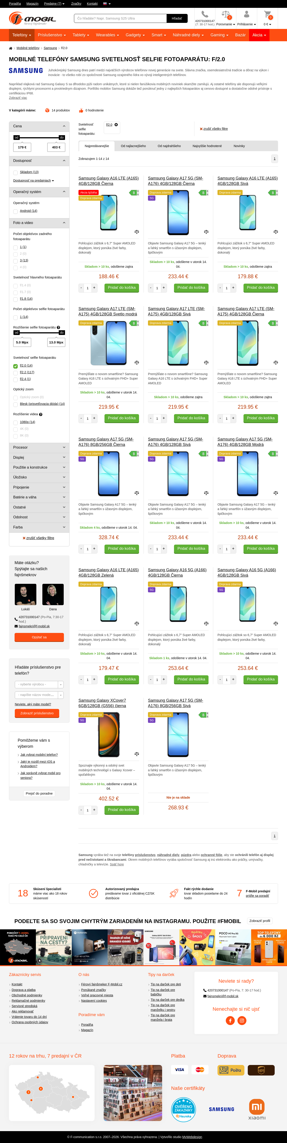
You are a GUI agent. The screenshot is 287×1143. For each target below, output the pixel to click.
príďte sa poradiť (257, 895)
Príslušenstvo (50, 35)
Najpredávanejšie (97, 146)
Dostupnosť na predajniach (32, 180)
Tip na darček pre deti (166, 984)
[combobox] (39, 684)
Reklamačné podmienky (28, 1000)
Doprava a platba (24, 990)
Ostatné (19, 507)
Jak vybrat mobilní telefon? (39, 754)
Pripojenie (21, 487)
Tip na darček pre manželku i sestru (163, 1007)
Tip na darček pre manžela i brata (163, 1017)
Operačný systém (27, 192)
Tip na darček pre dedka (167, 1000)
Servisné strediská (24, 1006)
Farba (18, 527)
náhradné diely (168, 855)
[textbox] (39, 685)
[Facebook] (230, 1020)
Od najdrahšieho (169, 146)
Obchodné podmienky (27, 995)
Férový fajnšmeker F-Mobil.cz (101, 984)
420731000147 (39, 619)
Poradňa (15, 3)
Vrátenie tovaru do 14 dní (29, 1017)
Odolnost (20, 517)
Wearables (106, 35)
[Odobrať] (112, 125)
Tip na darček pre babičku (163, 992)
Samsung (50, 48)
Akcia (257, 35)
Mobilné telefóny (28, 48)
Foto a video (23, 223)
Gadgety (134, 35)
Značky (76, 3)
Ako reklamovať (23, 1011)
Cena (17, 126)
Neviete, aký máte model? (33, 704)
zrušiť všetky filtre (38, 538)
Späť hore (117, 864)
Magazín (32, 3)
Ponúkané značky (93, 990)
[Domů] (10, 48)
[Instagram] (241, 1020)
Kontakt (92, 3)
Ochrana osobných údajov (30, 1022)
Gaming (218, 35)
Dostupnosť (22, 161)
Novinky (239, 146)
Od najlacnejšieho (133, 146)
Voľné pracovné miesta (97, 995)
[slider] (16, 137)
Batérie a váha (24, 497)
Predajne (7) (52, 3)
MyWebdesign (192, 1137)
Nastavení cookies (94, 1000)
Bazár (240, 35)
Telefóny (20, 35)
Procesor (20, 447)
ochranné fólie (211, 855)
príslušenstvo (145, 855)
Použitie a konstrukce (30, 467)
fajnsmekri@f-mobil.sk (32, 626)
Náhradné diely (187, 35)
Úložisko (20, 477)
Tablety (80, 35)
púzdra (186, 855)
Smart (157, 35)
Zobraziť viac (18, 98)
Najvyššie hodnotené (207, 146)
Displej (18, 457)
